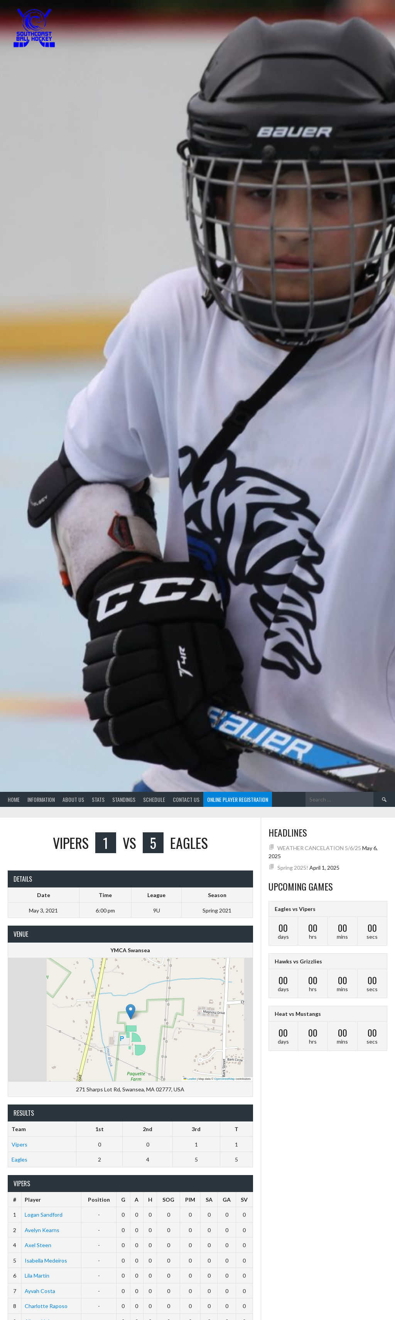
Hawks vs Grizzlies (298, 961)
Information (41, 799)
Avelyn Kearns (42, 1230)
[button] (130, 1012)
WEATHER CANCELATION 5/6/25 (319, 848)
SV (244, 1199)
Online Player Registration (237, 799)
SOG (168, 1199)
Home (14, 799)
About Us (73, 799)
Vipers (19, 1144)
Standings (123, 799)
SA (209, 1199)
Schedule (154, 799)
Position (99, 1199)
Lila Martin (37, 1275)
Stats (98, 799)
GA (227, 1199)
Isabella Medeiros (46, 1260)
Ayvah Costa (40, 1291)
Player (33, 1199)
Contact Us (186, 799)
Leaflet (190, 1079)
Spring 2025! (292, 867)
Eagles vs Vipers (295, 909)
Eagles (19, 1159)
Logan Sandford (43, 1214)
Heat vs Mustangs (298, 1013)
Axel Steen (38, 1245)
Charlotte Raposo (46, 1306)
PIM (190, 1199)
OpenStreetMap (224, 1079)
